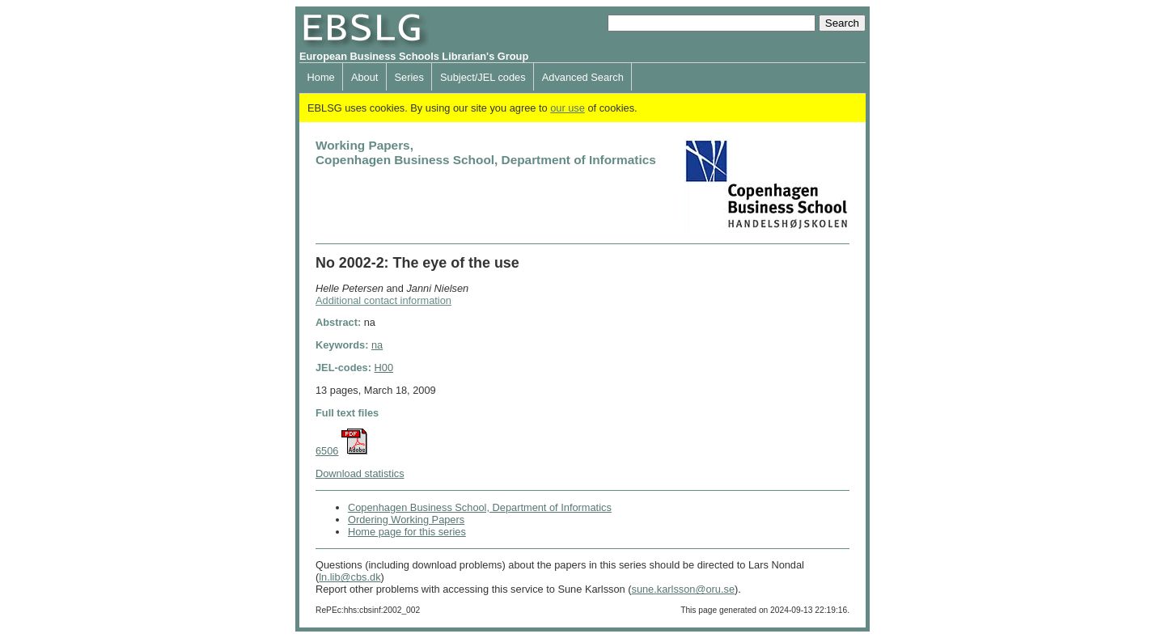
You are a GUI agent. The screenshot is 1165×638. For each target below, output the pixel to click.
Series (409, 77)
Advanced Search (583, 77)
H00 (384, 367)
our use (567, 108)
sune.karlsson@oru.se (683, 589)
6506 (327, 451)
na (377, 345)
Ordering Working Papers (406, 519)
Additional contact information (383, 300)
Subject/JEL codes (483, 77)
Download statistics (360, 473)
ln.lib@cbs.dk (349, 577)
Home (321, 77)
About (364, 77)
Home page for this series (407, 532)
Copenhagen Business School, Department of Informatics (480, 507)
